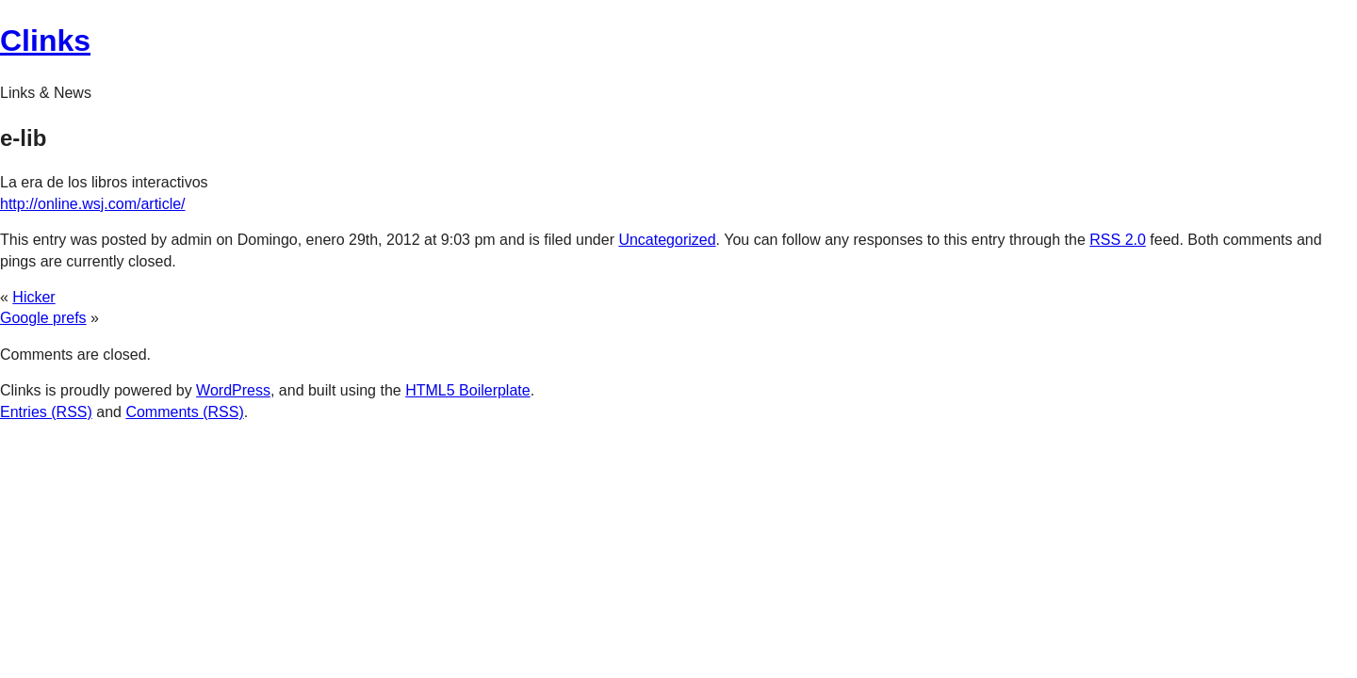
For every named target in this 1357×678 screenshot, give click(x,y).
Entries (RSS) (46, 412)
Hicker (33, 297)
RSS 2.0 (1117, 240)
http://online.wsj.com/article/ (93, 204)
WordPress (233, 390)
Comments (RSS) (184, 412)
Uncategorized (666, 240)
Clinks (45, 40)
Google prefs (43, 318)
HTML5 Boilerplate (468, 390)
